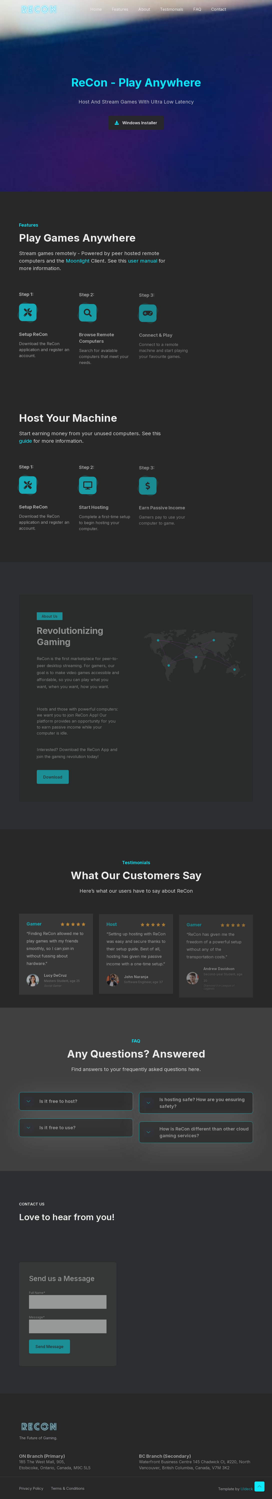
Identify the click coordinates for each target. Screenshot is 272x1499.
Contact (218, 9)
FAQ (197, 9)
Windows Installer (136, 123)
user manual (142, 261)
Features (120, 9)
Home (96, 9)
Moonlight (78, 261)
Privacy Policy (31, 1491)
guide (25, 441)
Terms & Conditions (67, 1491)
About (144, 9)
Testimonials (171, 9)
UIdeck (246, 1492)
